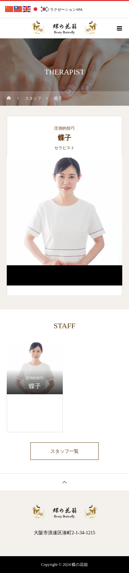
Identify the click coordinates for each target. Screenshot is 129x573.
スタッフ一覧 (64, 451)
